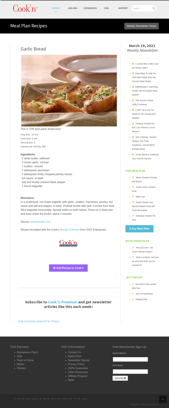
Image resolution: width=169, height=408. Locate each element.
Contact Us (74, 352)
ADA (19, 356)
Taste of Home (25, 360)
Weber (21, 364)
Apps (45, 399)
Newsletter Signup (78, 360)
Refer (71, 380)
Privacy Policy (76, 364)
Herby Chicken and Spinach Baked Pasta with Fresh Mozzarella (143, 206)
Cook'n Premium (62, 302)
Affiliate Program (77, 376)
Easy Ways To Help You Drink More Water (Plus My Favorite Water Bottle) (144, 77)
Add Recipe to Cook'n (68, 268)
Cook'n (56, 8)
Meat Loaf (140, 197)
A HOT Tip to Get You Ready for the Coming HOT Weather (144, 114)
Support (123, 8)
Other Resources (78, 372)
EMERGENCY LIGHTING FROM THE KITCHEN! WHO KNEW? (145, 91)
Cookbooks (90, 8)
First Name (118, 365)
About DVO (74, 356)
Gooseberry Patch (27, 352)
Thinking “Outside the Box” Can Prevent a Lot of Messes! (143, 127)
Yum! (75, 399)
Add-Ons (72, 8)
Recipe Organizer (32, 399)
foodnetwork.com (40, 221)
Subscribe (120, 378)
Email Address (119, 353)
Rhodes (21, 368)
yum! (106, 8)
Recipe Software (69, 229)
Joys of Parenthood (143, 294)
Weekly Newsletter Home (141, 26)
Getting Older (141, 299)
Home (19, 399)
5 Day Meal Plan (140, 228)
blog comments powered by (38, 321)
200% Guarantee (78, 368)
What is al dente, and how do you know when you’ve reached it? (145, 261)
